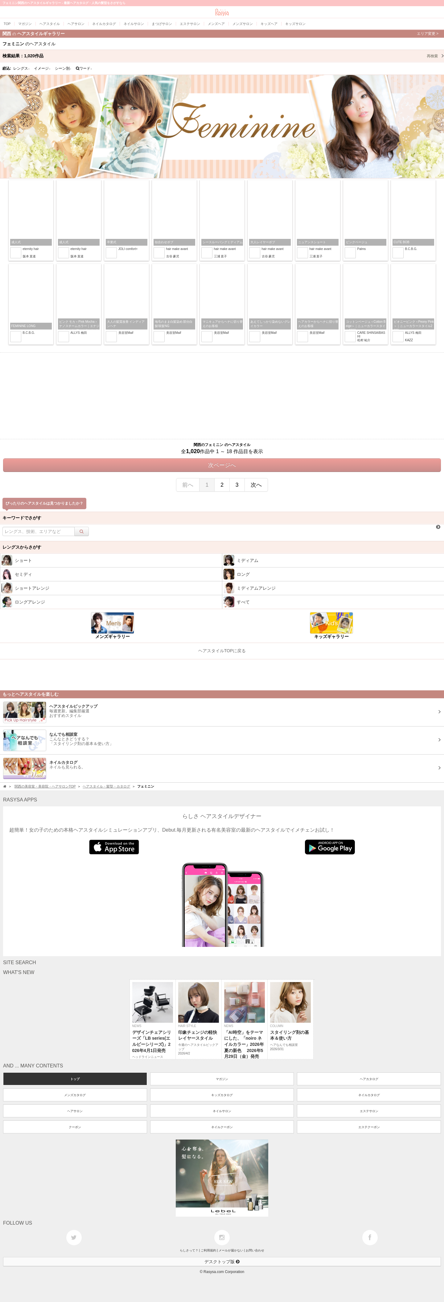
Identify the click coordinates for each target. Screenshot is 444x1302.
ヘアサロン (75, 1111)
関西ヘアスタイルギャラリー (220, 33)
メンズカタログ (75, 1095)
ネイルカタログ (369, 1095)
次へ (256, 485)
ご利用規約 (208, 1250)
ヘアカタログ (369, 1079)
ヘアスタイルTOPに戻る (222, 650)
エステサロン (369, 1111)
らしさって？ (189, 1250)
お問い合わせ (255, 1250)
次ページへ (222, 465)
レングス (21, 68)
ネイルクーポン (222, 1127)
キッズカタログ (222, 1095)
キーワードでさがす (21, 517)
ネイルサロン (222, 1111)
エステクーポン (369, 1127)
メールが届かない (231, 1250)
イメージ (42, 68)
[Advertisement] (222, 396)
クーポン (75, 1127)
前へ (187, 485)
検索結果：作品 (223, 55)
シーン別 (63, 68)
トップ (75, 1079)
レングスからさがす (21, 547)
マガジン (222, 1079)
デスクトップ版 (222, 1261)
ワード (84, 68)
